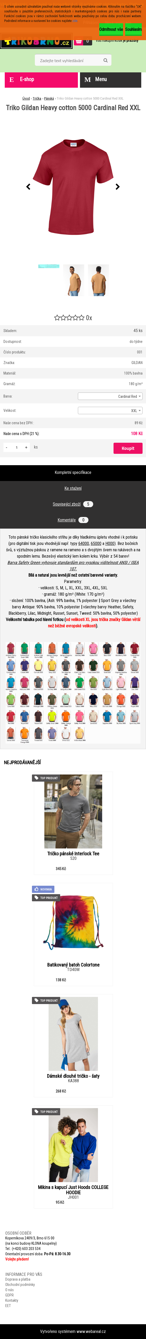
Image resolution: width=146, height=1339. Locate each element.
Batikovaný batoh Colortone (73, 965)
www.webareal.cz (91, 1331)
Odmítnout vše (111, 29)
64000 (83, 543)
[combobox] (110, 396)
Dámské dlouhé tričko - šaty (73, 1076)
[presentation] (28, 187)
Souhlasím (133, 29)
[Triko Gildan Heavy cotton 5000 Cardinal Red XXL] (73, 187)
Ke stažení (73, 488)
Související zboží (73, 504)
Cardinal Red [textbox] (127, 396)
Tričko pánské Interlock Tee (73, 853)
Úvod (26, 98)
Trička (37, 98)
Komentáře (73, 519)
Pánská (49, 98)
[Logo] (36, 40)
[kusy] (16, 447)
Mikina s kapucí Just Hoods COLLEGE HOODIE (73, 1190)
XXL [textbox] (134, 411)
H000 (109, 543)
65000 (96, 543)
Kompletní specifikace (73, 472)
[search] (105, 60)
